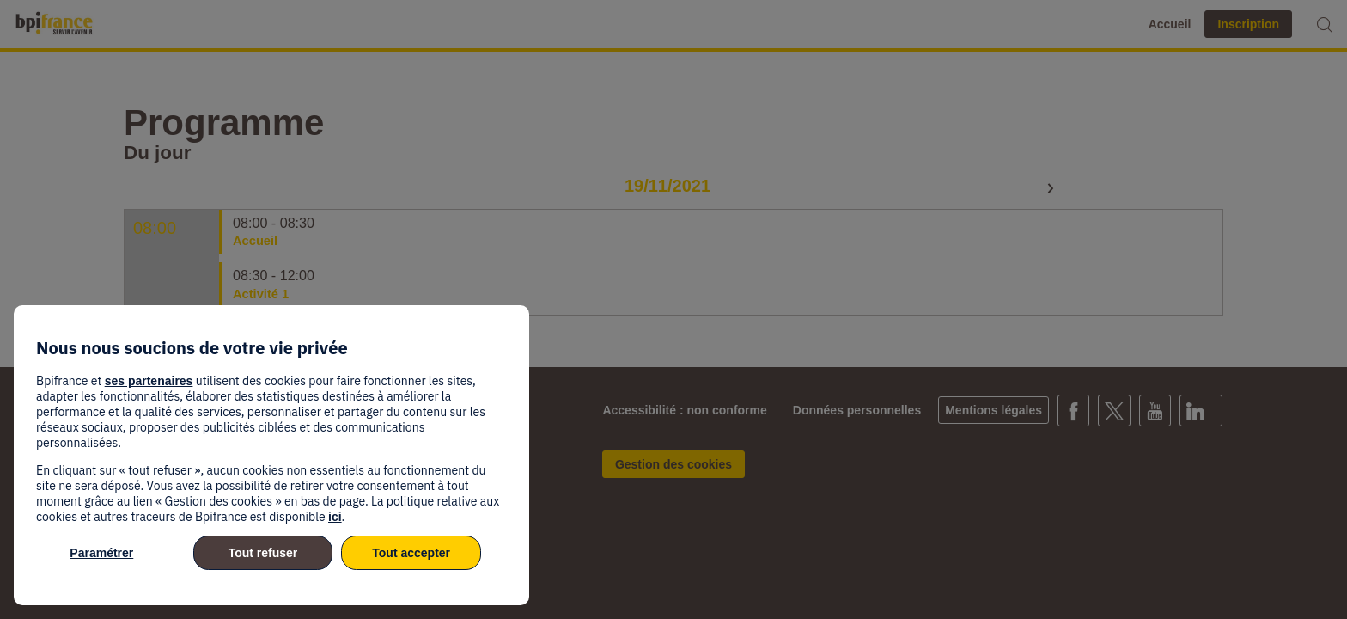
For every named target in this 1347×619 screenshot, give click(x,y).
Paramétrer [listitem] (101, 553)
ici (335, 517)
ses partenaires (149, 381)
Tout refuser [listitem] (263, 553)
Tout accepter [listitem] (411, 553)
